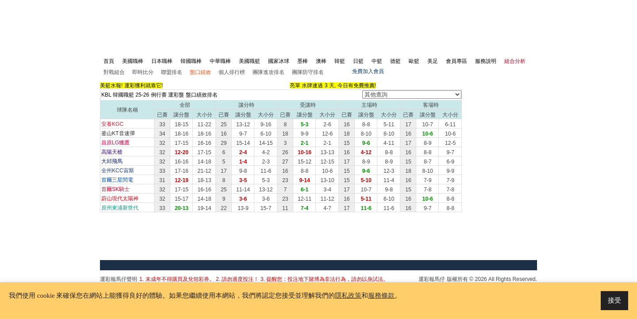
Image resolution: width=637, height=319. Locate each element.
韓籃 (339, 61)
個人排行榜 (232, 72)
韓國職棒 (191, 61)
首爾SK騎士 (115, 189)
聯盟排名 (171, 72)
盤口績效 (200, 72)
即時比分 (142, 72)
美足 (432, 61)
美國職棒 (132, 61)
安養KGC (112, 124)
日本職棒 (162, 61)
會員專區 (456, 61)
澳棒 (321, 61)
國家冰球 (278, 61)
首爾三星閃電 (117, 180)
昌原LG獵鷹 (115, 143)
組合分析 (515, 61)
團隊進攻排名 (268, 72)
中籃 (377, 61)
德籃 (395, 61)
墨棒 (302, 61)
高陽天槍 (112, 152)
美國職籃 (249, 61)
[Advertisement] (375, 21)
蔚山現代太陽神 (119, 198)
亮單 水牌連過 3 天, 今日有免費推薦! (333, 85)
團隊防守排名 (308, 72)
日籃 (358, 61)
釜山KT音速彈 (118, 133)
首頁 (109, 61)
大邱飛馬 (112, 161)
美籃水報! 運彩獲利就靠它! (131, 85)
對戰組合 (114, 72)
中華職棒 (220, 61)
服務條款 (381, 295)
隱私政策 (348, 295)
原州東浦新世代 (119, 208)
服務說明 (485, 61)
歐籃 (414, 61)
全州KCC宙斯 (117, 170)
